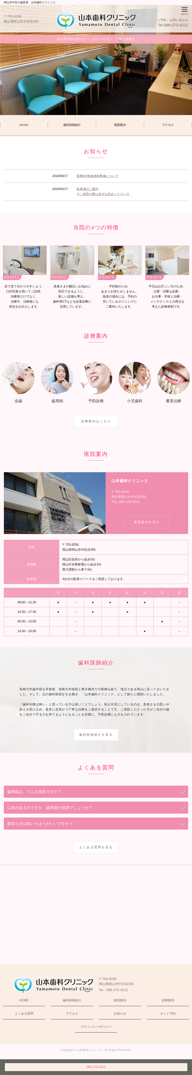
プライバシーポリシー (96, 1026)
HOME (24, 125)
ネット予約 (168, 1013)
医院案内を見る (147, 522)
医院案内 (120, 125)
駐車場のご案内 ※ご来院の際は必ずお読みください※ (103, 191)
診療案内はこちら (96, 421)
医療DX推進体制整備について (97, 176)
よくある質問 (24, 1013)
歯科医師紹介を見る (96, 734)
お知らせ (120, 1013)
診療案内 (168, 1000)
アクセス (168, 125)
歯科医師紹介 (72, 125)
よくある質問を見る (96, 847)
